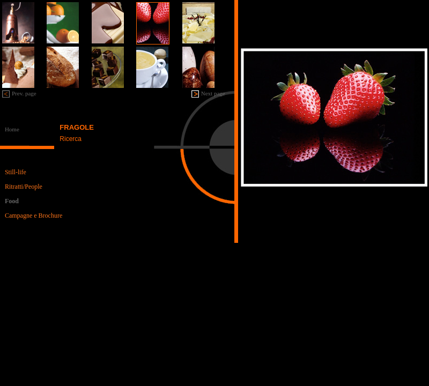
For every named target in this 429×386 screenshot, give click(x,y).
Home (12, 129)
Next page (213, 93)
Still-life (15, 172)
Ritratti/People (23, 186)
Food (12, 201)
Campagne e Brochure (33, 215)
